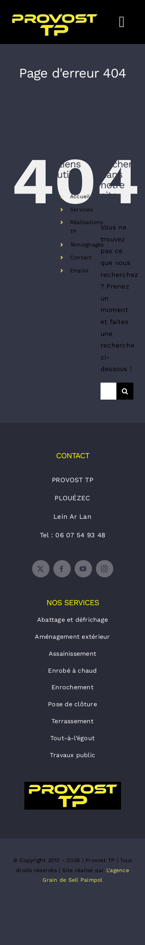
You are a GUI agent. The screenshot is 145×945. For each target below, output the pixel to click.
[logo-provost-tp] (72, 785)
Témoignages (87, 244)
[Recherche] (124, 391)
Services (81, 209)
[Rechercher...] (108, 391)
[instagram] (104, 568)
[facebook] (62, 568)
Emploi (79, 270)
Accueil (80, 196)
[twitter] (40, 568)
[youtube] (83, 568)
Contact (81, 257)
